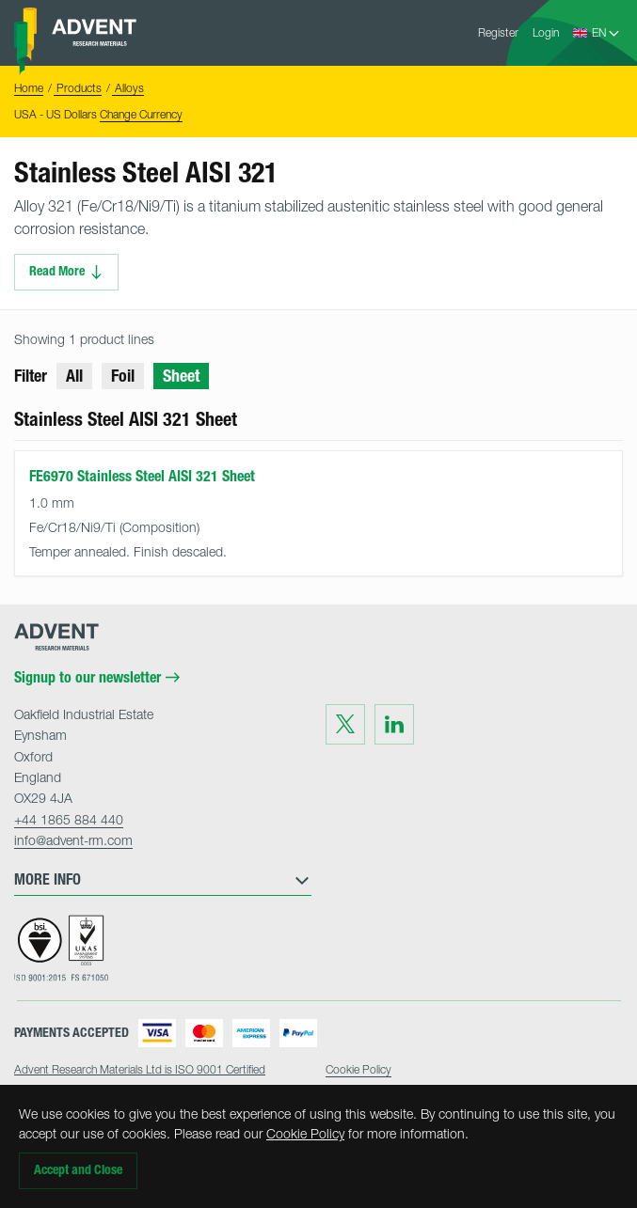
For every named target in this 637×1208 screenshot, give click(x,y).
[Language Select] (606, 32)
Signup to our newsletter (97, 677)
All (74, 376)
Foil (123, 376)
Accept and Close (78, 1170)
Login (546, 32)
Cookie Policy (305, 1133)
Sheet (181, 376)
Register (498, 32)
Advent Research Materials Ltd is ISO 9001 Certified (139, 1069)
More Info (162, 880)
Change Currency (141, 114)
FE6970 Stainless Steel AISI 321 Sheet (142, 476)
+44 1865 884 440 (68, 819)
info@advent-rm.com (73, 840)
